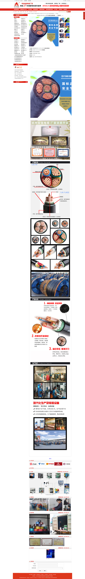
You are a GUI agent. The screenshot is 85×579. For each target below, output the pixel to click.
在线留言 (65, 9)
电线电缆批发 (35, 9)
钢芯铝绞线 (16, 32)
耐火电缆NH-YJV (24, 50)
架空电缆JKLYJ (16, 47)
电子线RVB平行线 (24, 26)
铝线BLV (15, 20)
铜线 (18, 11)
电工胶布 (22, 34)
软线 (23, 11)
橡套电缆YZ (23, 41)
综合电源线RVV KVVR (24, 32)
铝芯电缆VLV (16, 42)
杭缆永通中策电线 (17, 35)
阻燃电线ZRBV (16, 23)
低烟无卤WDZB (37, 13)
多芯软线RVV (23, 20)
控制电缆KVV (23, 39)
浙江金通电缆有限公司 (18, 58)
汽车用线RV (16, 26)
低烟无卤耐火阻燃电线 (17, 34)
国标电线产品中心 (23, 9)
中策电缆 (32, 13)
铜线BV (34, 574)
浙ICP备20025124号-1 (23, 577)
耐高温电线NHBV (24, 23)
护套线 (21, 11)
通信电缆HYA (23, 44)
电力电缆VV (16, 39)
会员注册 (29, 0)
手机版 (16, 0)
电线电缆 (25, 13)
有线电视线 (31, 11)
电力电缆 (30, 9)
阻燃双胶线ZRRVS (17, 24)
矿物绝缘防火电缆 (17, 53)
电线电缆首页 (16, 9)
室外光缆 (22, 53)
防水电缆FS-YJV (23, 48)
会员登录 (25, 0)
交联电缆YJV (16, 41)
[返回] (50, 458)
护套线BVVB (23, 18)
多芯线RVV (46, 574)
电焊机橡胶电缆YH (24, 42)
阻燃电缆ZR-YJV (17, 50)
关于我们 (55, 9)
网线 (27, 11)
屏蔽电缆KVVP (16, 45)
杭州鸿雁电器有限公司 (18, 59)
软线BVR (15, 21)
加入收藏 (64, 0)
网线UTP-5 (16, 29)
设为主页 (68, 0)
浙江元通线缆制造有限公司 (18, 56)
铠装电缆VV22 (23, 45)
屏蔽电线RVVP (23, 21)
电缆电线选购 (41, 9)
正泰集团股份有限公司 (18, 61)
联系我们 (60, 9)
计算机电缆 (23, 47)
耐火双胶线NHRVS (24, 24)
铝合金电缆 (35, 11)
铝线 (25, 11)
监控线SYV (23, 29)
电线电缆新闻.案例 (49, 9)
